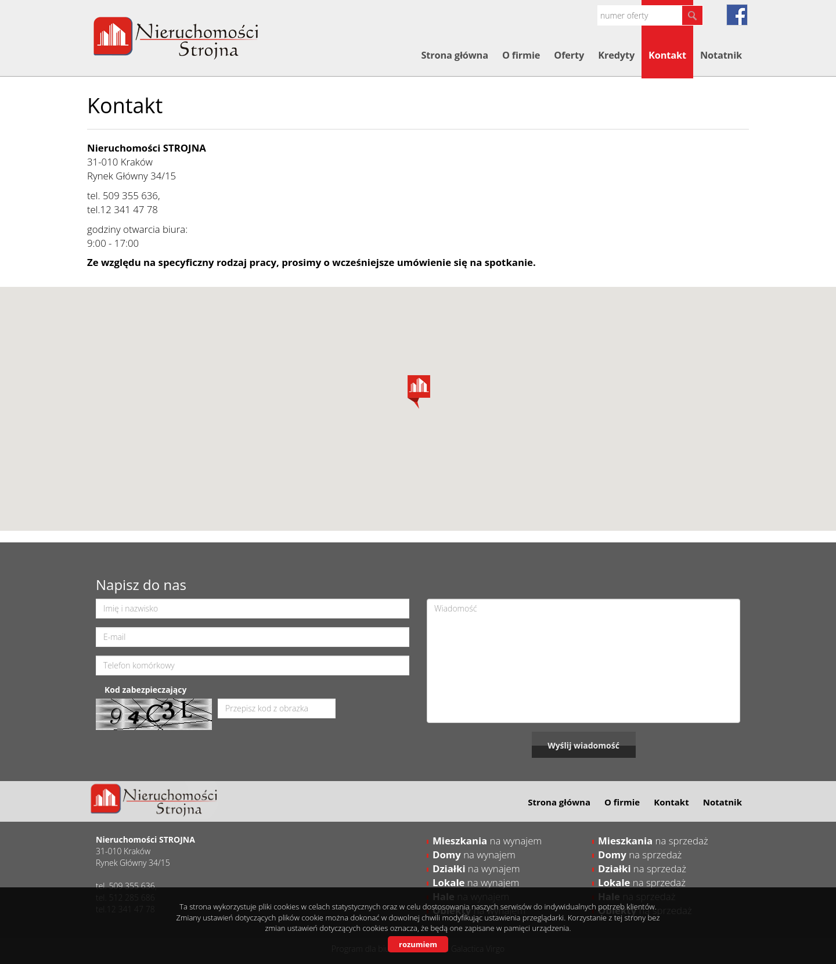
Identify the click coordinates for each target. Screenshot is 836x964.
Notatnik (721, 55)
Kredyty (616, 55)
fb (737, 15)
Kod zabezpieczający (145, 689)
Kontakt (667, 55)
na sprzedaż (653, 840)
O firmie (521, 55)
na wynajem (487, 840)
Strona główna (454, 55)
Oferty (569, 55)
